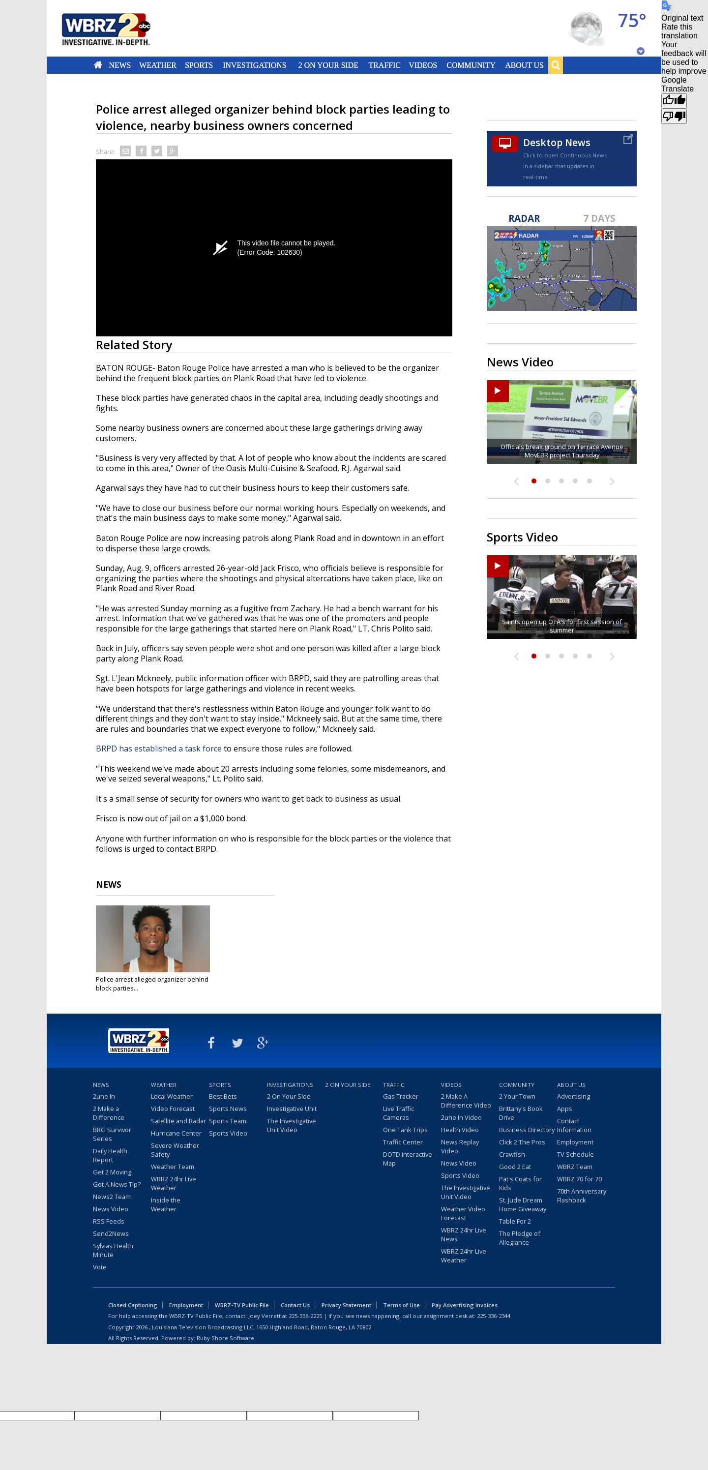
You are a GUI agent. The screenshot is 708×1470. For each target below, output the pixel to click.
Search (555, 65)
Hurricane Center (176, 1133)
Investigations (255, 65)
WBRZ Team (574, 1166)
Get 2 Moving (112, 1172)
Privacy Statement (346, 1305)
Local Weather (172, 1096)
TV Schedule (575, 1154)
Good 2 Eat (515, 1166)
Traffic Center (403, 1142)
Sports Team (227, 1120)
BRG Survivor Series (112, 1134)
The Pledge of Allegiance (519, 1238)
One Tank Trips (405, 1129)
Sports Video (228, 1133)
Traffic (384, 65)
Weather (158, 65)
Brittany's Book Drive (521, 1113)
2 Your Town (517, 1096)
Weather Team (172, 1166)
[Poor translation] (674, 116)
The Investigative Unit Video (291, 1125)
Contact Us (295, 1305)
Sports (199, 65)
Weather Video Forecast (463, 1213)
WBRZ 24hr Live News (463, 1234)
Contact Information (574, 1125)
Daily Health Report (110, 1155)
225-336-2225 (305, 1316)
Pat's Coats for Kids (520, 1183)
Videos (423, 65)
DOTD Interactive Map (407, 1159)
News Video (110, 1208)
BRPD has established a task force (159, 748)
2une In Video (461, 1117)
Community (470, 65)
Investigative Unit (292, 1108)
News (120, 65)
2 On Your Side (328, 65)
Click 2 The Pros (522, 1142)
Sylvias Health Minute (113, 1250)
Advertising (573, 1096)
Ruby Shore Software (225, 1338)
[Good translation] (674, 101)
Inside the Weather (165, 1204)
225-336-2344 (493, 1316)
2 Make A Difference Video (466, 1101)
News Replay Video (460, 1146)
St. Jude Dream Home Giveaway (522, 1204)
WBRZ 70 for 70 (579, 1178)
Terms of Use (401, 1305)
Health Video (460, 1129)
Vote (100, 1266)
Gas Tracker (400, 1096)
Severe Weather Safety (175, 1150)
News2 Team (112, 1196)
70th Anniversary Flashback (581, 1195)
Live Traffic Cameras (398, 1113)
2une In (104, 1096)
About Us (524, 65)
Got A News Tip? (117, 1184)
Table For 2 (515, 1221)
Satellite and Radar (178, 1120)
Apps (564, 1108)
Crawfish (512, 1154)
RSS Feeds (108, 1221)
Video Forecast (173, 1108)
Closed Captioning (132, 1305)
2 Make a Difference (108, 1113)
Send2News (111, 1233)
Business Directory (527, 1129)
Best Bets (223, 1096)
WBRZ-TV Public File (242, 1305)
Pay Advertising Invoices (465, 1305)
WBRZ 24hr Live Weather (173, 1183)
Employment (575, 1142)
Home (98, 65)
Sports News (228, 1108)
